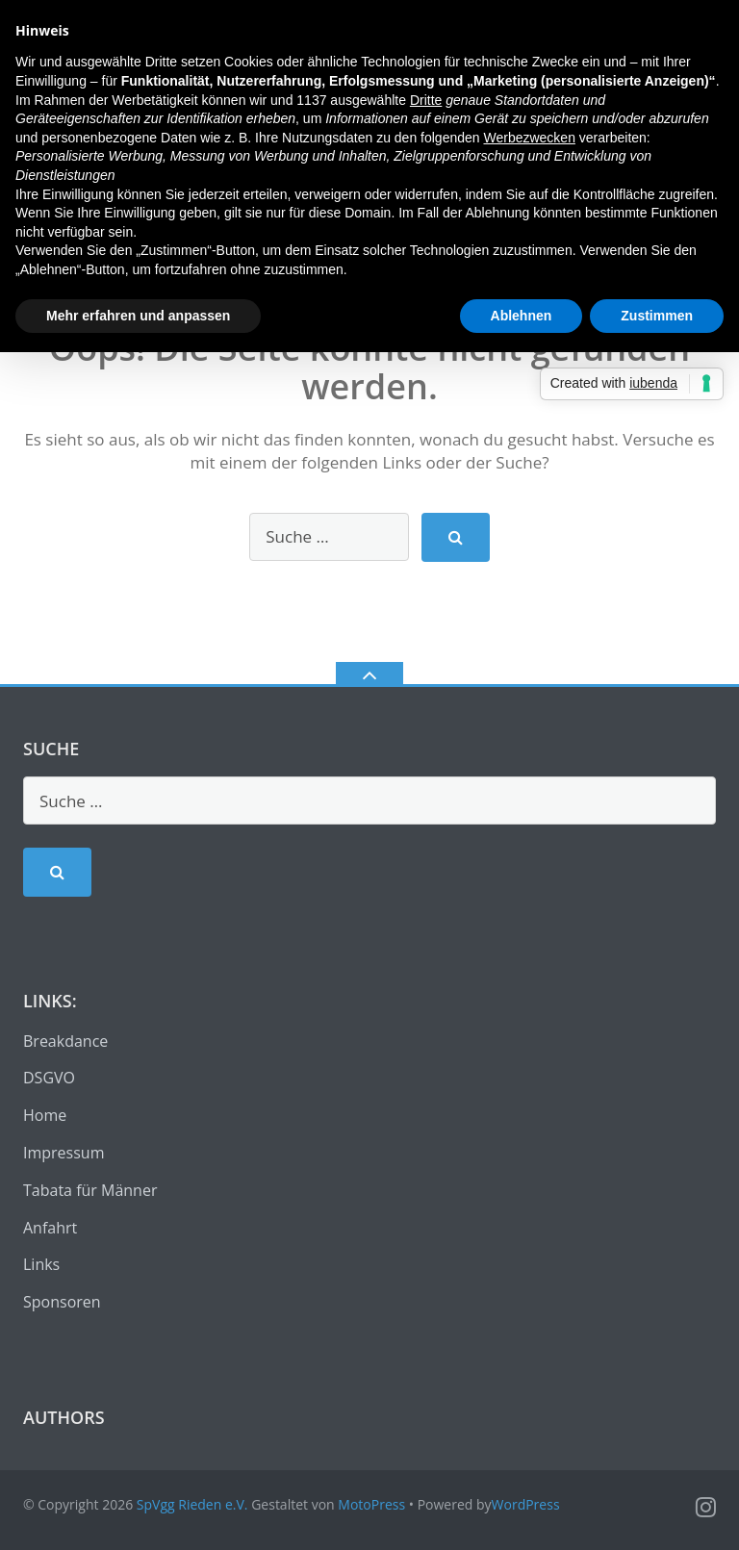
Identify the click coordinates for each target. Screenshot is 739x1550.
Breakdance (65, 1041)
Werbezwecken (528, 137)
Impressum (63, 1152)
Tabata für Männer (90, 1190)
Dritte (426, 100)
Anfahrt (50, 1227)
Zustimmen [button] (657, 315)
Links (41, 1264)
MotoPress (371, 1504)
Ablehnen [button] (521, 315)
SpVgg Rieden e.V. (192, 1504)
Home (44, 1115)
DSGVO (49, 1077)
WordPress (526, 1504)
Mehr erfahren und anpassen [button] (138, 315)
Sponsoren (62, 1301)
